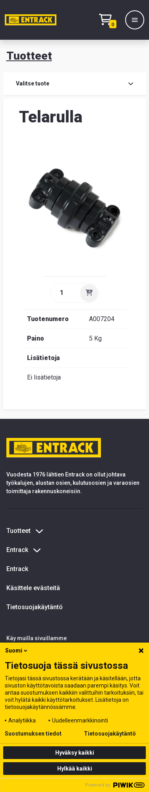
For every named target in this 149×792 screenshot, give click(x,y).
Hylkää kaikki (74, 768)
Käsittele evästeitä (33, 588)
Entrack (17, 569)
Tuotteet (29, 55)
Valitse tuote (75, 83)
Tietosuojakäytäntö (34, 607)
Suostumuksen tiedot (33, 733)
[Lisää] (89, 293)
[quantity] (65, 292)
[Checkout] (109, 20)
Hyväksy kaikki (74, 752)
